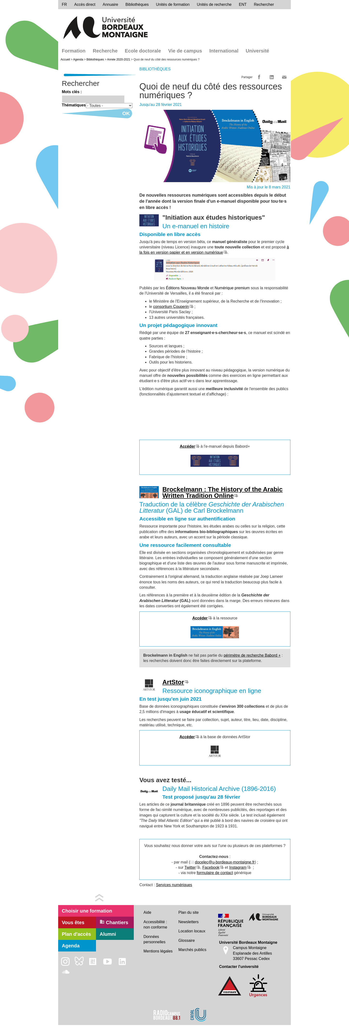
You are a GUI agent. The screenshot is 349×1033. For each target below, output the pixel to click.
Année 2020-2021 (118, 59)
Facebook (210, 867)
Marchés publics (192, 950)
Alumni (108, 934)
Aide (147, 912)
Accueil (65, 59)
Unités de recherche (214, 4)
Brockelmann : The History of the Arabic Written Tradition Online (222, 492)
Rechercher (264, 4)
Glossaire (186, 940)
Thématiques (74, 105)
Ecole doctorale (143, 50)
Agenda (78, 59)
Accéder (187, 737)
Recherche (105, 50)
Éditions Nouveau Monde (187, 288)
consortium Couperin (171, 307)
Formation (74, 50)
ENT (243, 4)
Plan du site (188, 912)
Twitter (190, 867)
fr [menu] (64, 4)
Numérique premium (232, 288)
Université (257, 50)
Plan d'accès (76, 934)
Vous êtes (73, 922)
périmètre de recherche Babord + (252, 655)
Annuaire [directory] (110, 4)
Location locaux (191, 931)
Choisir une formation (87, 911)
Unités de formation (173, 4)
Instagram (237, 867)
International (223, 50)
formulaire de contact (215, 873)
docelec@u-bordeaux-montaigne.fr (225, 862)
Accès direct (84, 4)
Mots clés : (72, 92)
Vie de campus (185, 50)
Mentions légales (158, 951)
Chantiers (114, 922)
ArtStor (173, 682)
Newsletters (188, 922)
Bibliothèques (137, 4)
